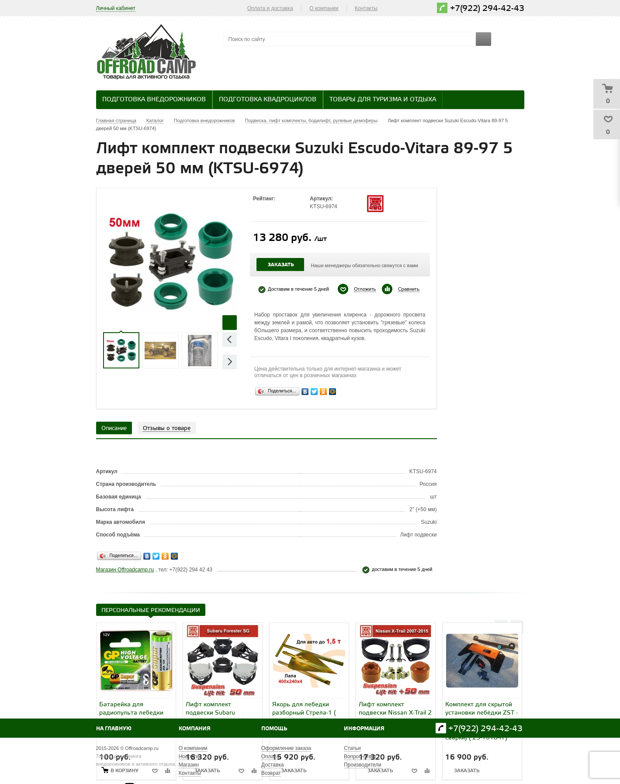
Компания (195, 729)
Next (229, 361)
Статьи (352, 748)
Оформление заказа (286, 748)
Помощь (274, 729)
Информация (364, 729)
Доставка (272, 765)
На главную (114, 729)
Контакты (366, 8)
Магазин (189, 765)
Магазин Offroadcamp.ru (125, 570)
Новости (189, 756)
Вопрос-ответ (360, 756)
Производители (362, 765)
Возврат (271, 773)
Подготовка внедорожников (154, 99)
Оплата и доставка (270, 8)
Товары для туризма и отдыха (382, 99)
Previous (229, 339)
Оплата (270, 756)
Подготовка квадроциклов (267, 99)
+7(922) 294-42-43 (487, 8)
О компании (323, 8)
